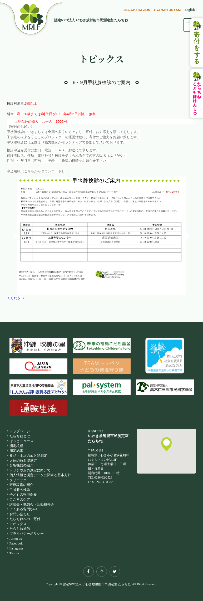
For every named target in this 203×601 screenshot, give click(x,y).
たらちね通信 (19, 529)
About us (15, 539)
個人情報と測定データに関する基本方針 (40, 475)
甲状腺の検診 (19, 490)
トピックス (18, 524)
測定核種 (16, 446)
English (190, 10)
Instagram (16, 548)
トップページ (19, 431)
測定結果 (16, 451)
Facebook (16, 543)
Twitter (14, 553)
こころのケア (19, 499)
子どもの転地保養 (23, 494)
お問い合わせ (19, 514)
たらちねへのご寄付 (24, 519)
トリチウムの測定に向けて (30, 470)
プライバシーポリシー (26, 534)
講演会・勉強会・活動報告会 (31, 504)
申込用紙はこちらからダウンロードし (36, 171)
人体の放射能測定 (23, 461)
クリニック (18, 480)
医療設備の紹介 (21, 485)
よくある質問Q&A (23, 509)
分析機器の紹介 (21, 465)
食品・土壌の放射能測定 (28, 456)
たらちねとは (19, 436)
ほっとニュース (21, 441)
